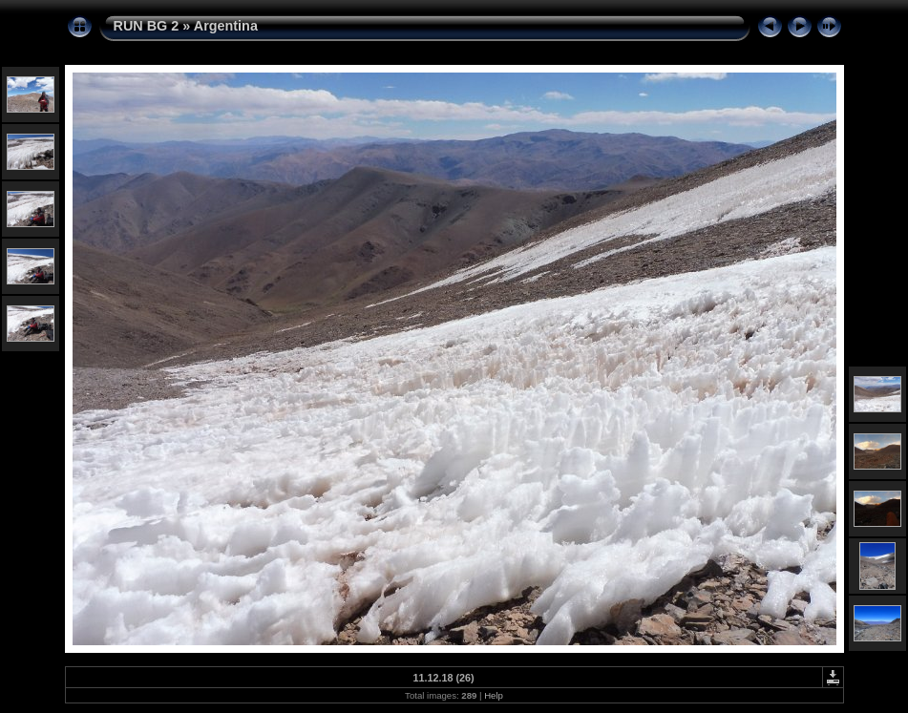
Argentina (226, 25)
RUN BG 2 (146, 25)
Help (493, 695)
